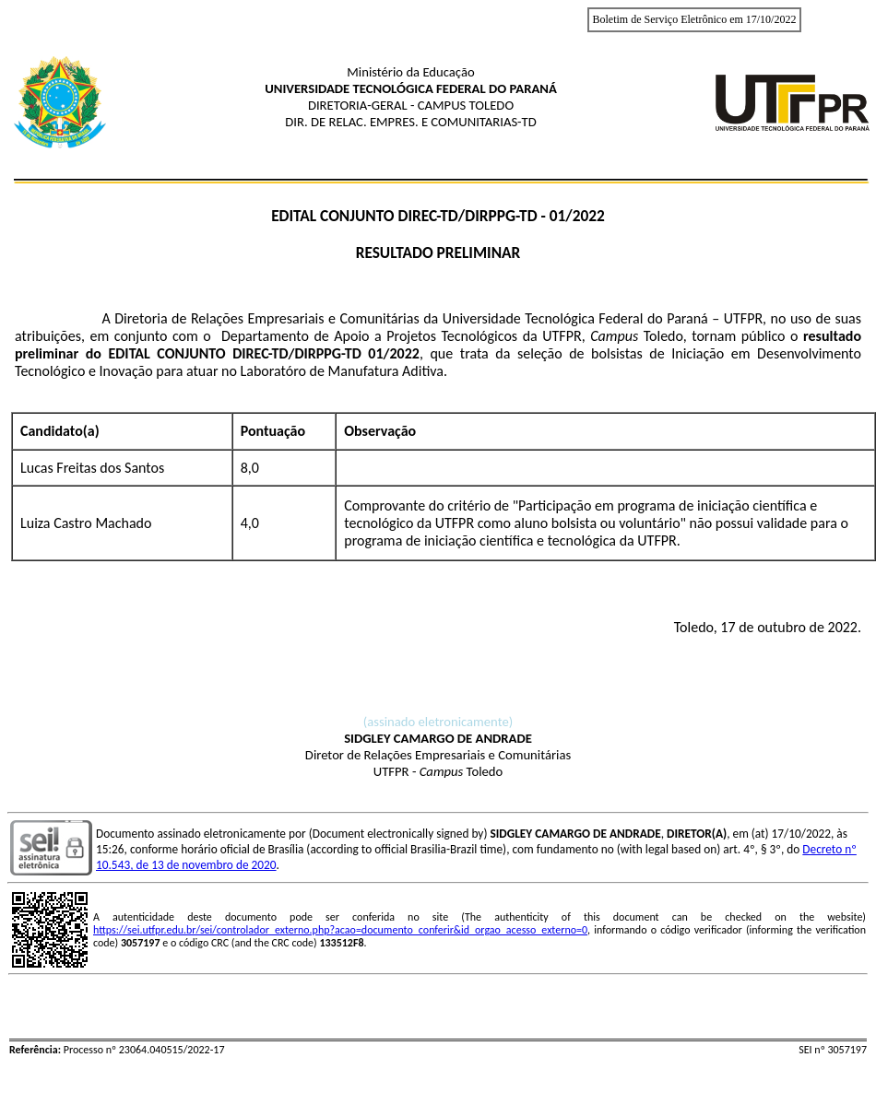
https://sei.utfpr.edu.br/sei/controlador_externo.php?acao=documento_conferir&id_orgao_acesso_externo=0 (340, 929)
